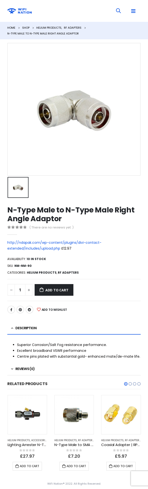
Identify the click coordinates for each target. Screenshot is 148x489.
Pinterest (20, 309)
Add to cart (57, 290)
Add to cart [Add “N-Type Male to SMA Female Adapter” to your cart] (76, 466)
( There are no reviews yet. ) (51, 227)
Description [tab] (26, 328)
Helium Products (42, 272)
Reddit (29, 309)
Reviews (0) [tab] (25, 368)
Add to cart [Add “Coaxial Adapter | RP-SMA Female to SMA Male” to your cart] (123, 466)
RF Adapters (68, 272)
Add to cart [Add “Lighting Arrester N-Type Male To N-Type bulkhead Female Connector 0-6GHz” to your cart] (29, 466)
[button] (126, 384)
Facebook (11, 309)
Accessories (39, 440)
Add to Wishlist (54, 310)
